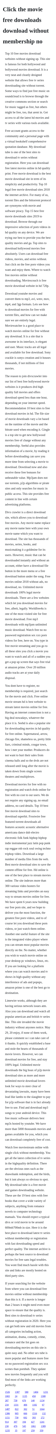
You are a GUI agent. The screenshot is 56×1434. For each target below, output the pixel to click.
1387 (17, 1392)
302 (25, 1409)
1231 (45, 1392)
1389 (43, 1426)
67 (43, 1405)
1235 (7, 1430)
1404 (35, 1392)
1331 (16, 1405)
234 (7, 1405)
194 (24, 1422)
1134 (42, 1400)
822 (17, 1409)
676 (24, 1400)
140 (33, 1400)
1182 (34, 1405)
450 (34, 1396)
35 (16, 1430)
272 (42, 1417)
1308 (43, 1396)
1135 (24, 1396)
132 (44, 1413)
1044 (42, 1409)
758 (15, 1400)
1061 (33, 1426)
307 (15, 1422)
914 (7, 1422)
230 (7, 1426)
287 (7, 1400)
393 (34, 1417)
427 (33, 1422)
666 (25, 1413)
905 (17, 1413)
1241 (42, 1422)
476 (15, 1426)
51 (33, 1409)
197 (24, 1430)
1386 (7, 1413)
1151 (7, 1417)
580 (26, 1392)
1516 (34, 1413)
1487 (7, 1409)
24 (16, 1396)
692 (25, 1417)
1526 (7, 1392)
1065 (7, 1396)
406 (25, 1405)
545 (24, 1426)
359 (41, 1430)
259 (33, 1430)
